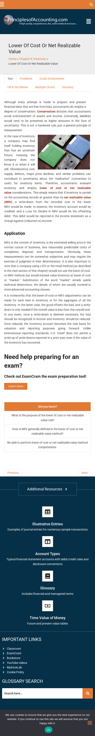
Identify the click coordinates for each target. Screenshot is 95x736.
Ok (48, 729)
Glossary (67, 87)
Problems (26, 78)
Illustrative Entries (47, 524)
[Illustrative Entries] (47, 511)
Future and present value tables (47, 623)
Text (10, 78)
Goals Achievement (51, 78)
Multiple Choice (45, 87)
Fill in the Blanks (18, 87)
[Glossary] (47, 576)
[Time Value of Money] (47, 605)
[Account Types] (47, 541)
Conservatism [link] (46, 111)
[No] (90, 723)
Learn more (15, 386)
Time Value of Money (48, 618)
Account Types (47, 554)
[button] (2, 4)
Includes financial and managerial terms (47, 593)
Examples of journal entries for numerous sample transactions (48, 529)
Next (85, 472)
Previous (13, 472)
